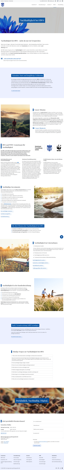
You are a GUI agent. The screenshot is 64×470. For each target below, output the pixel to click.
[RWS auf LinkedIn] (62, 1)
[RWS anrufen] (43, 1)
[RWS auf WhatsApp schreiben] (60, 1)
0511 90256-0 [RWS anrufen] (6, 441)
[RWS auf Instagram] (55, 1)
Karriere (50, 4)
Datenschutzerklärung (43, 441)
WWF (18, 162)
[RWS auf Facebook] (58, 1)
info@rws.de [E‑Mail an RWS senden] (5, 442)
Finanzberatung (42, 4)
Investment (34, 4)
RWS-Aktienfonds (7, 203)
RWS (54, 4)
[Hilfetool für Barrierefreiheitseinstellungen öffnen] (61, 237)
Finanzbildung (60, 4)
